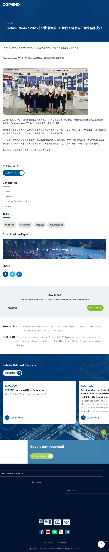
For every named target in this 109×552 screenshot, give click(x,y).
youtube (48, 532)
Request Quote (85, 456)
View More (10, 372)
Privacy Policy (47, 543)
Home (6, 47)
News (8, 206)
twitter (12, 274)
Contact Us (63, 543)
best (8, 191)
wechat (54, 532)
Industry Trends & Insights (17, 201)
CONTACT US (11, 172)
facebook (5, 274)
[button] (95, 432)
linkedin (19, 274)
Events (13, 47)
